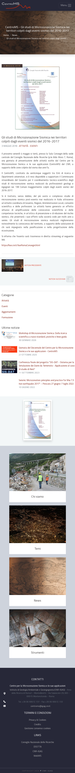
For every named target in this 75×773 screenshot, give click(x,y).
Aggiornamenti (9, 312)
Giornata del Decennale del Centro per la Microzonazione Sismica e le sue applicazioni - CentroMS (46, 349)
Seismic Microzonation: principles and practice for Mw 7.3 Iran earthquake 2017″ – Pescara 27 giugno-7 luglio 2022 (46, 381)
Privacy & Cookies (37, 720)
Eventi (34, 146)
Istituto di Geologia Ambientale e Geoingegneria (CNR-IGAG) (37, 689)
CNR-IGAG (37, 751)
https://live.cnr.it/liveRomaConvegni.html (21, 245)
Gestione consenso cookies (38, 728)
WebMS (37, 756)
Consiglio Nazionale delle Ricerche (37, 742)
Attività (23, 146)
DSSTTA (38, 746)
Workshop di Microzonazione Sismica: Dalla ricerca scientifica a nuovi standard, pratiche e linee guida (43, 334)
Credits (37, 724)
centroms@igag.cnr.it (40, 706)
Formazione (7, 317)
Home (6, 35)
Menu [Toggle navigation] (66, 5)
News (14, 35)
